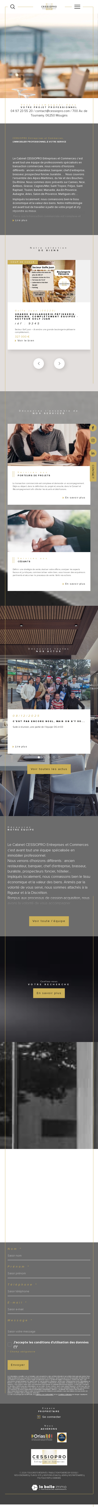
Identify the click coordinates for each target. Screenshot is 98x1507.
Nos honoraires (21, 1478)
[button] (59, 366)
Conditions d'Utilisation (65, 1397)
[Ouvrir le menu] (77, 7)
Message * (20, 1322)
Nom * (15, 1251)
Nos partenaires (75, 1478)
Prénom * (19, 1269)
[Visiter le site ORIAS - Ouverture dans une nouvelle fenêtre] (42, 1439)
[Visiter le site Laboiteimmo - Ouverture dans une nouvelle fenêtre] (49, 1494)
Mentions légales (52, 1478)
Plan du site (36, 1478)
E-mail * (17, 1304)
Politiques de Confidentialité (44, 1397)
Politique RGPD (44, 1480)
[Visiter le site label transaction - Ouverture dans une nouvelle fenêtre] (62, 1440)
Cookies (57, 1481)
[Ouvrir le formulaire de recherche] (12, 6)
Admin (64, 1478)
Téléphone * (23, 1286)
